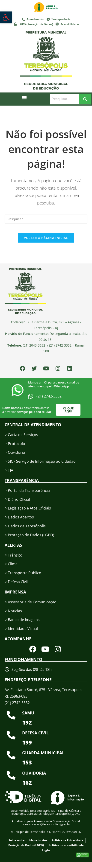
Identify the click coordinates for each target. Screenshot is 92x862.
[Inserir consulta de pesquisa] (46, 219)
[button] (24, 98)
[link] (6, 17)
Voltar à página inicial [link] (46, 238)
